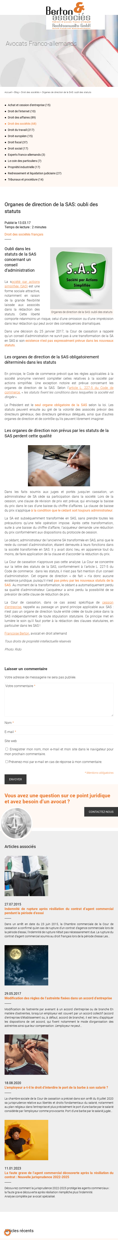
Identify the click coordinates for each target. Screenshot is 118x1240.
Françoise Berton (17, 633)
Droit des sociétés (30, 92)
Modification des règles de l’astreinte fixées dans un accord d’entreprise (58, 998)
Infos (109, 7)
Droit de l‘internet (19, 111)
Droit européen (17, 136)
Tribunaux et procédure (22, 179)
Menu (9, 7)
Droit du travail (17, 130)
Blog (16, 92)
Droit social (15, 148)
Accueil (8, 92)
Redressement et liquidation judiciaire (31, 173)
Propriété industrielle (21, 167)
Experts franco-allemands (24, 154)
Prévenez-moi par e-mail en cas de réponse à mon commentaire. (53, 762)
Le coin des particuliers (22, 161)
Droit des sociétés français (24, 234)
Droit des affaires (19, 117)
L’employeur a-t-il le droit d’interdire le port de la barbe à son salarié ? (56, 1087)
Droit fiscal (15, 142)
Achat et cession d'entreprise (26, 105)
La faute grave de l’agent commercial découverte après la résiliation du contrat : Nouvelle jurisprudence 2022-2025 (59, 1175)
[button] (7, 1232)
